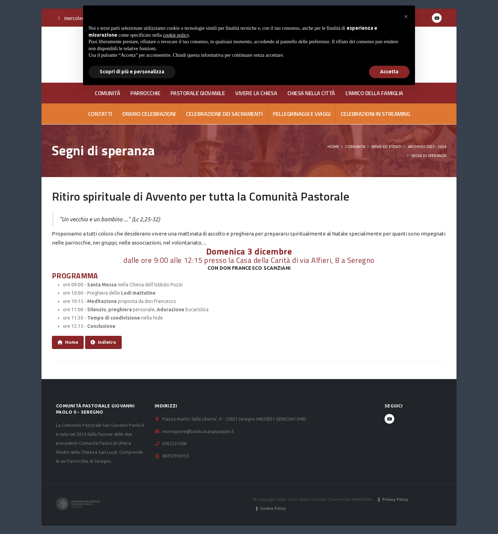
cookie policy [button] (176, 35)
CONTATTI (100, 114)
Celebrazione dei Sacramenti (224, 114)
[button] (406, 16)
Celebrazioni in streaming (375, 114)
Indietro (103, 342)
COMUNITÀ (107, 93)
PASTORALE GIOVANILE (197, 93)
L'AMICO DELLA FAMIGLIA (374, 93)
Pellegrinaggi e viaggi (301, 114)
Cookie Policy (273, 508)
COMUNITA (355, 147)
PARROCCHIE (145, 93)
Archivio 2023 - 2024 (427, 147)
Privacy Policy (395, 499)
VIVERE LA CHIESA (256, 93)
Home (333, 147)
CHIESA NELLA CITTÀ (311, 93)
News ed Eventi (386, 147)
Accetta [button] (389, 71)
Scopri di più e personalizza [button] (132, 71)
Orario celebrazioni (149, 114)
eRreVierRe (361, 499)
